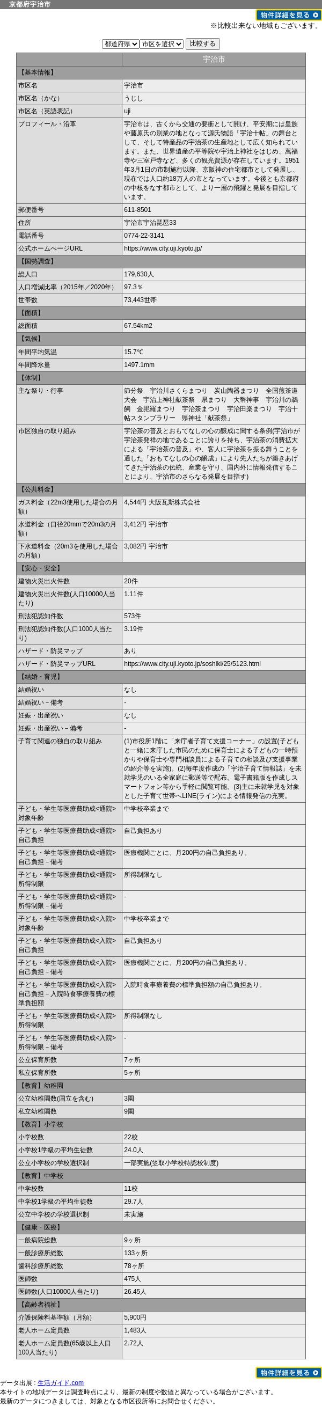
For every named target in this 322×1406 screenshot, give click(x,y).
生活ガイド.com (61, 1383)
